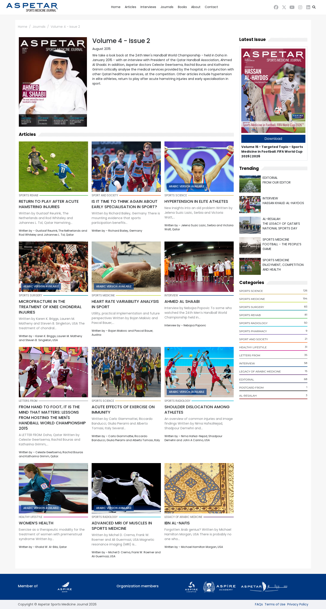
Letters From (249, 355)
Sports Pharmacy (253, 331)
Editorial (246, 379)
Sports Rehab (250, 315)
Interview (247, 363)
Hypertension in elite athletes (196, 201)
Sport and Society (253, 339)
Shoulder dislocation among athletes (197, 409)
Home (116, 7)
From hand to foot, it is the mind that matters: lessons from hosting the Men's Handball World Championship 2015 (52, 417)
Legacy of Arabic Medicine (260, 371)
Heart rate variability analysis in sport (125, 304)
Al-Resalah (248, 395)
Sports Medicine (252, 299)
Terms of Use (275, 604)
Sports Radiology (253, 323)
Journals (166, 7)
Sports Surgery (251, 307)
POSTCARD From (251, 387)
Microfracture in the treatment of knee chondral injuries (50, 307)
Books (182, 7)
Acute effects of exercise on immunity (123, 409)
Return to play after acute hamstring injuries (49, 204)
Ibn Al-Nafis (177, 523)
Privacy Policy (297, 604)
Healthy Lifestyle (253, 347)
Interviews (148, 7)
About (196, 7)
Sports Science (251, 291)
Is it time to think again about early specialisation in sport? (125, 204)
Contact (211, 7)
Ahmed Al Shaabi (182, 301)
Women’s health (36, 523)
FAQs (259, 604)
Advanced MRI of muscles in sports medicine (122, 525)
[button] (313, 7)
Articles (130, 7)
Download (273, 138)
